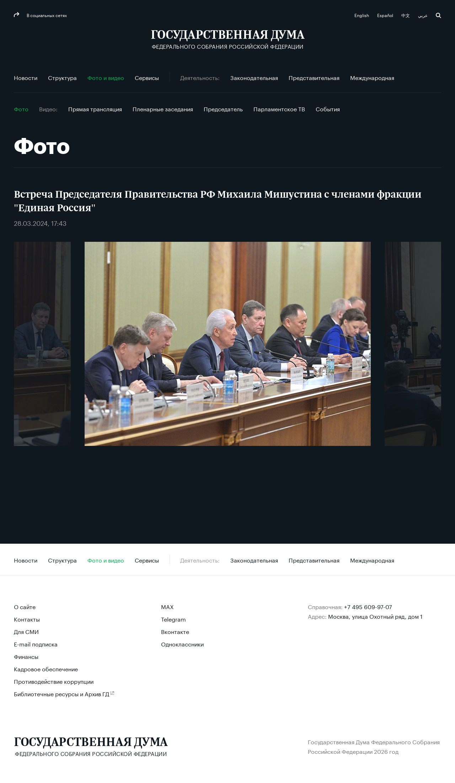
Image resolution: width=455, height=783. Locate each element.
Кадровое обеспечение (46, 668)
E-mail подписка (36, 643)
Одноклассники (182, 643)
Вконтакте (175, 631)
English (362, 14)
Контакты (27, 618)
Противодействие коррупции (53, 680)
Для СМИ (26, 631)
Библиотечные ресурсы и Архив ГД (61, 693)
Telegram (173, 618)
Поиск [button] (438, 15)
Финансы (26, 655)
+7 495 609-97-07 (368, 606)
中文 (406, 14)
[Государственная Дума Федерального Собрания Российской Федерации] (228, 39)
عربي (423, 14)
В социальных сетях (46, 14)
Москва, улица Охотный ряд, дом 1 (375, 615)
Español (385, 14)
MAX (167, 606)
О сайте (25, 606)
